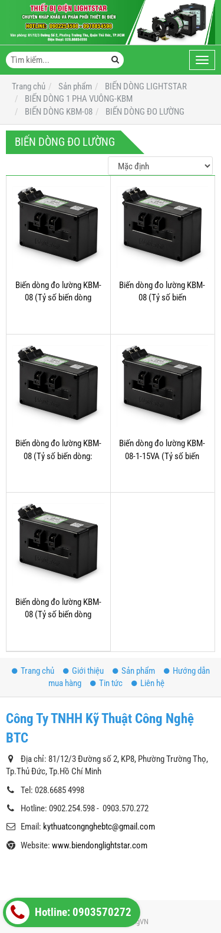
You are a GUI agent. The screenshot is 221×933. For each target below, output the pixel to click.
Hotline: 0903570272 (68, 912)
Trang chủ (33, 671)
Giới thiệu (83, 671)
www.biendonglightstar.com (99, 845)
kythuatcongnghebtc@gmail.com (99, 826)
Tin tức (106, 683)
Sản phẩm (134, 671)
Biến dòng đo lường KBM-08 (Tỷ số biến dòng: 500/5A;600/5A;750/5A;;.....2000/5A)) (77, 456)
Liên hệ (147, 683)
